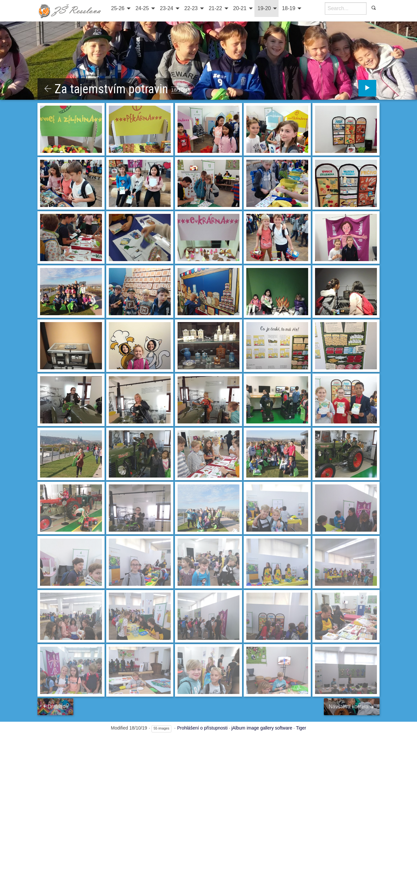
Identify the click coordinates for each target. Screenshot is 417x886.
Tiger (301, 728)
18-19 (288, 8)
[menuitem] (120, 8)
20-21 (240, 8)
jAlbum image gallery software (261, 728)
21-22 (215, 8)
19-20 (264, 8)
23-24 (166, 8)
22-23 (191, 8)
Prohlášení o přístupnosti (202, 728)
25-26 (117, 8)
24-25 (142, 8)
